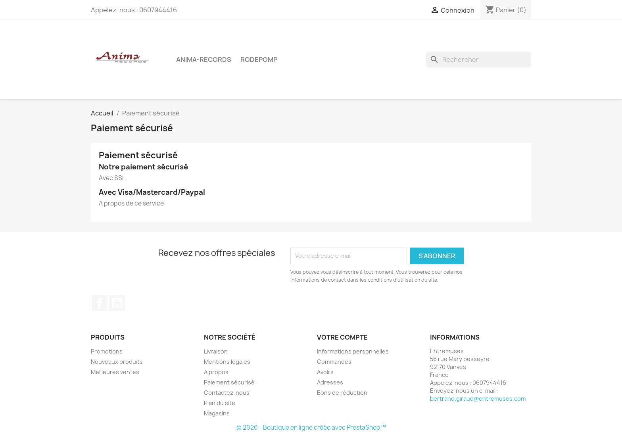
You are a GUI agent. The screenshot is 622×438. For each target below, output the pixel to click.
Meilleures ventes (115, 372)
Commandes (334, 361)
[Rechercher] (478, 59)
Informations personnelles (353, 351)
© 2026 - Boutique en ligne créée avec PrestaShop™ (311, 427)
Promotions (107, 351)
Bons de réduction (342, 392)
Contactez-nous (227, 392)
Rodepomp (258, 59)
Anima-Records (203, 59)
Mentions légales (227, 361)
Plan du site (219, 403)
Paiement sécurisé (229, 382)
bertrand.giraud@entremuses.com (478, 398)
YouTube (117, 303)
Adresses (330, 382)
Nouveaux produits (117, 361)
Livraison (216, 351)
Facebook (100, 303)
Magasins (217, 413)
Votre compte (342, 337)
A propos (216, 372)
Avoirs (325, 372)
